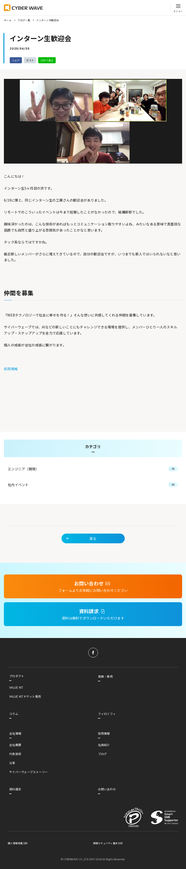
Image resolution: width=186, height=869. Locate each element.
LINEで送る (47, 60)
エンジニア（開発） (93, 475)
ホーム (7, 20)
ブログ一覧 (24, 20)
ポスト (30, 60)
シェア (16, 60)
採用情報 (11, 368)
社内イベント (93, 490)
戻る (81, 544)
